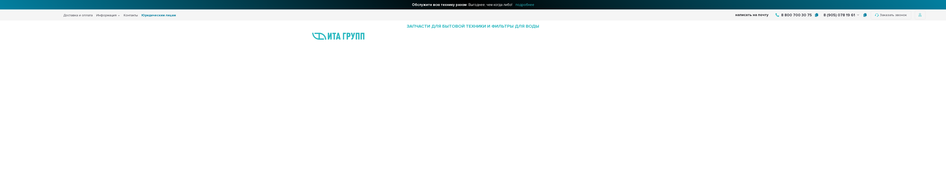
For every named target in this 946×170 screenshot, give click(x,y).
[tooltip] (816, 15)
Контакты (131, 15)
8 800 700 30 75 (793, 15)
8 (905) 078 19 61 (841, 15)
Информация (106, 15)
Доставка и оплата (78, 15)
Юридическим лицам (158, 15)
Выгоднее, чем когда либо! (473, 5)
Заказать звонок (891, 15)
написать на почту (751, 15)
